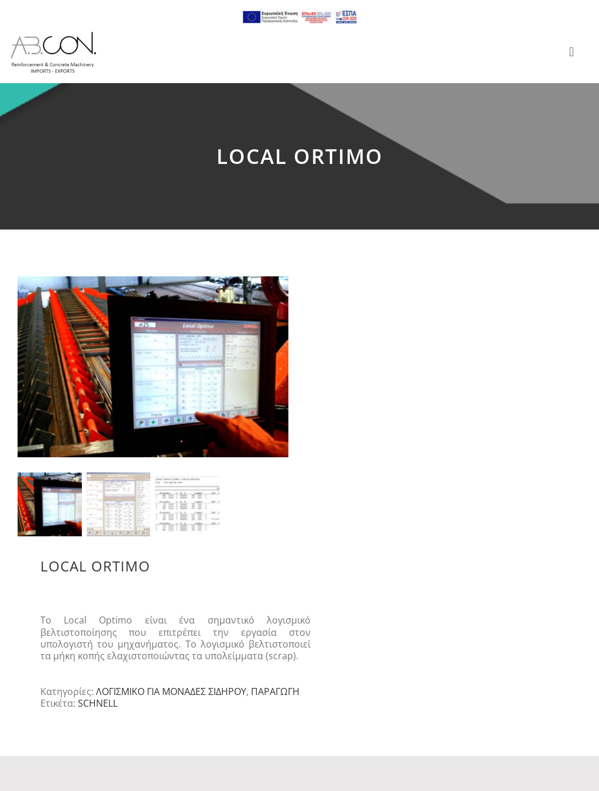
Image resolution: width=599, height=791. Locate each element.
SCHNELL (98, 706)
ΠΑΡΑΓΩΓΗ (275, 695)
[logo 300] (53, 35)
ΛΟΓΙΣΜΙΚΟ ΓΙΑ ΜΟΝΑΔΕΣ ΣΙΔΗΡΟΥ (171, 695)
